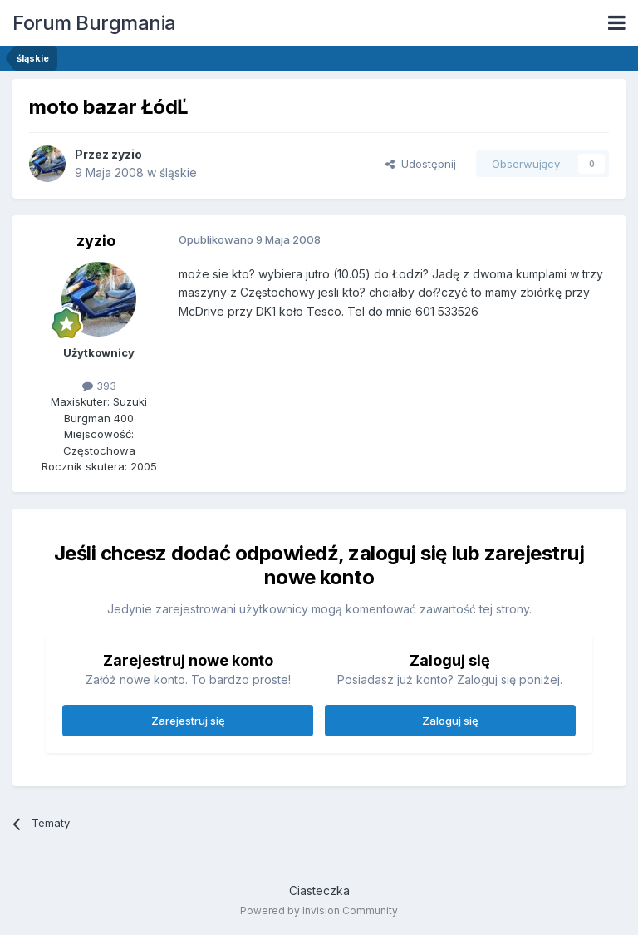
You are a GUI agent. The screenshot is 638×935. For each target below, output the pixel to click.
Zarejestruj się (188, 720)
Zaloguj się (450, 720)
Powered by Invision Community (319, 910)
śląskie (178, 172)
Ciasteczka (319, 890)
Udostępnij (420, 163)
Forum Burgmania (94, 23)
